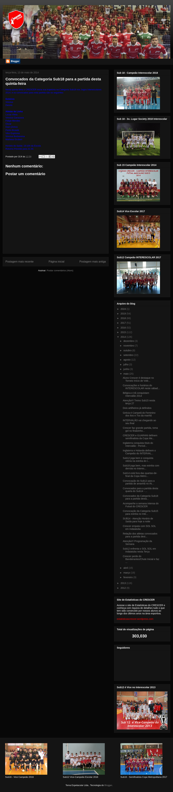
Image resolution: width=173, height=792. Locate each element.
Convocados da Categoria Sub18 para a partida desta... (140, 497)
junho (126, 369)
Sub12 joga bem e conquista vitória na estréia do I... (138, 459)
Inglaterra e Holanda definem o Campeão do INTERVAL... (139, 452)
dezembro (129, 341)
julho (126, 364)
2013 (124, 583)
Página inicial (56, 261)
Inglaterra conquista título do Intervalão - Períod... (138, 444)
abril (125, 567)
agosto (127, 359)
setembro (128, 355)
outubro (127, 350)
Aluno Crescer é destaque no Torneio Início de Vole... (138, 379)
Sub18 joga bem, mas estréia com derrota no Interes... (141, 467)
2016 (124, 327)
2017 (124, 322)
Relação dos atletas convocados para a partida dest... (140, 535)
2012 (124, 588)
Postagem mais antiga (92, 261)
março (127, 572)
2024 (124, 309)
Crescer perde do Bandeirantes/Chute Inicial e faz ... (141, 559)
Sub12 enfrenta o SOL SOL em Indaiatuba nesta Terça (139, 550)
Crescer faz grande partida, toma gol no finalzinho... (140, 429)
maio (126, 373)
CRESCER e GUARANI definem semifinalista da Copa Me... (140, 437)
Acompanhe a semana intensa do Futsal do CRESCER (141, 505)
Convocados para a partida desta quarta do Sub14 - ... (140, 490)
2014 (124, 337)
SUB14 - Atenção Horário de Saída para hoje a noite (138, 520)
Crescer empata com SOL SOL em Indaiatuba (139, 527)
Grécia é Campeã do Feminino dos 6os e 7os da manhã (139, 414)
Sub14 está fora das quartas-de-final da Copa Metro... (140, 474)
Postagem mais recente (19, 261)
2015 (124, 332)
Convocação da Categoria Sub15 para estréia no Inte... (140, 512)
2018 (124, 318)
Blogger (108, 785)
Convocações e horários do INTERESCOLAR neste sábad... (141, 387)
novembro (129, 345)
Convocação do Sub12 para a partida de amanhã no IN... (139, 482)
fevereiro (128, 577)
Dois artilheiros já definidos (137, 408)
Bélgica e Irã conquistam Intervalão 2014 (136, 394)
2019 (124, 313)
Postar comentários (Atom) (60, 270)
